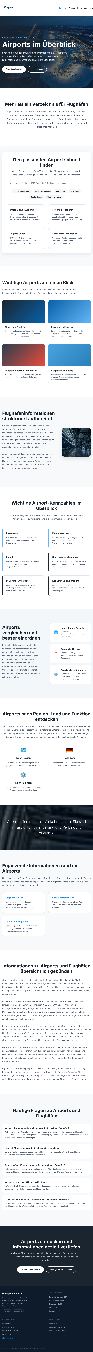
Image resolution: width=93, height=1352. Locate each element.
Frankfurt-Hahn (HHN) (10, 1331)
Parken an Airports (85, 8)
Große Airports (36, 197)
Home (60, 8)
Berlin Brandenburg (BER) (58, 1297)
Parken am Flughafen (57, 1331)
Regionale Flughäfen (43, 191)
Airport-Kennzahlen (54, 197)
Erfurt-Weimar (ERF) (9, 1327)
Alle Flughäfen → (8, 1338)
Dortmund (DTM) (55, 1311)
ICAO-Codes (74, 191)
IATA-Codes (60, 191)
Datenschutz (18, 1311)
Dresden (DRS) (54, 1307)
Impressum (7, 1311)
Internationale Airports (22, 191)
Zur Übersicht (37, 69)
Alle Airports (70, 8)
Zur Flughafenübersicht (30, 1269)
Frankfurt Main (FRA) (56, 1300)
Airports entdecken (14, 69)
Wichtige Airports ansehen (61, 1269)
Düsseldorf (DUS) (55, 1304)
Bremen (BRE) (7, 1324)
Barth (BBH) (6, 1334)
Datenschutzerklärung (57, 1327)
